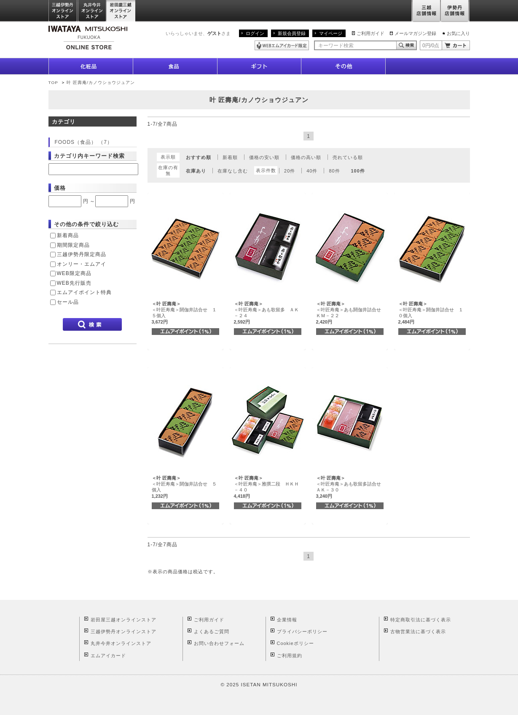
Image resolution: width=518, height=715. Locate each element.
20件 (289, 170)
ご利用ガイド (370, 33)
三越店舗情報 (425, 11)
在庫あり (196, 170)
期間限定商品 (73, 245)
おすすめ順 (198, 157)
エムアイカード (108, 655)
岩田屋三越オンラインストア (121, 11)
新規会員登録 (292, 33)
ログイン (255, 33)
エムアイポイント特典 (84, 292)
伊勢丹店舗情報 (455, 11)
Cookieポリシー (295, 643)
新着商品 (68, 235)
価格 (60, 188)
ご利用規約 (289, 655)
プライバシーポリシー (302, 631)
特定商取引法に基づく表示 (420, 619)
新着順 (230, 157)
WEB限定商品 (74, 273)
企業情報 (287, 619)
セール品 (68, 302)
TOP (53, 82)
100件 (358, 170)
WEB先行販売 (74, 283)
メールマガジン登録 (415, 33)
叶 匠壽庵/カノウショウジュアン (101, 82)
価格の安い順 (264, 157)
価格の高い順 (306, 157)
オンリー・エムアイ (81, 264)
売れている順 (348, 157)
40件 (311, 170)
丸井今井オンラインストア (92, 11)
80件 (334, 170)
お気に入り (458, 33)
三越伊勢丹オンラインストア (63, 11)
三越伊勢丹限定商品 (81, 254)
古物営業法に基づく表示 (418, 631)
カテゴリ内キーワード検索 (89, 156)
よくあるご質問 (211, 631)
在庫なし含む (232, 170)
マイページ (330, 33)
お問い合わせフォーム (219, 643)
